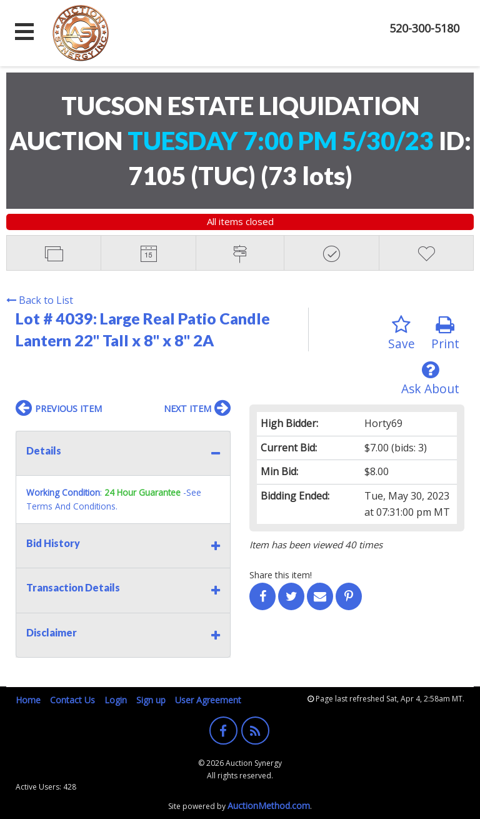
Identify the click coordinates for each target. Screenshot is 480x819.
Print (445, 333)
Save (401, 333)
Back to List (39, 300)
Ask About (430, 378)
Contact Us (72, 700)
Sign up (151, 700)
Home (28, 700)
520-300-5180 (424, 28)
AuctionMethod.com (269, 805)
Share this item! (280, 575)
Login (115, 700)
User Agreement (208, 700)
